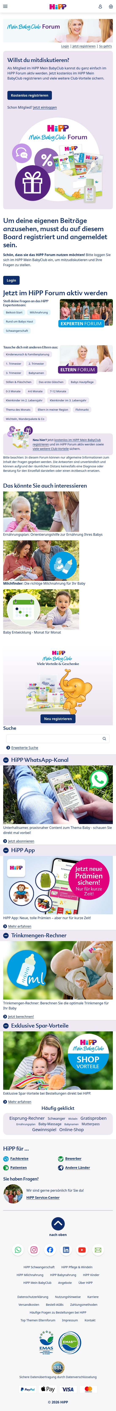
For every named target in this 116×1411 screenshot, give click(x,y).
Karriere (92, 1297)
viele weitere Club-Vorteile (51, 449)
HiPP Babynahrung (63, 1275)
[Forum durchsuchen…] (58, 738)
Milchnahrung (39, 312)
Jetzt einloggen (45, 107)
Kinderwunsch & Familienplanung (27, 354)
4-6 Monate (35, 391)
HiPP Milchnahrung (30, 1275)
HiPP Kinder (91, 1275)
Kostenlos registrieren (29, 95)
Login (65, 46)
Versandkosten (29, 1305)
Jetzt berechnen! (21, 1016)
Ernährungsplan (25, 1124)
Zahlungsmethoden (83, 1305)
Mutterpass (91, 1124)
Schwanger (56, 1118)
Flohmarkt (82, 409)
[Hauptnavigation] (6, 6)
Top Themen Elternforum (38, 1320)
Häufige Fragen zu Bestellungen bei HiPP (58, 1312)
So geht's (105, 46)
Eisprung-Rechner (27, 1118)
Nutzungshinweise (68, 1297)
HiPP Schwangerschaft (39, 1267)
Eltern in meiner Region (53, 409)
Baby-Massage (49, 1124)
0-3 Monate (13, 391)
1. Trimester (13, 364)
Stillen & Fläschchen (18, 382)
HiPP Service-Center (42, 1197)
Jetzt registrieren (84, 46)
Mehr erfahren (19, 926)
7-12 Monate (58, 391)
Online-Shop (71, 1129)
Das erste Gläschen (51, 382)
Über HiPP (85, 1283)
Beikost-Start (14, 312)
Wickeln (73, 1119)
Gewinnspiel (44, 1129)
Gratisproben (94, 1118)
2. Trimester (36, 364)
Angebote (65, 1283)
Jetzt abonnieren (21, 841)
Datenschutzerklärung (33, 1297)
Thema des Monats (18, 409)
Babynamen (36, 373)
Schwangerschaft (17, 331)
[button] (100, 6)
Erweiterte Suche (24, 747)
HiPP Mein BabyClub (37, 1283)
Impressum (70, 1320)
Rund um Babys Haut (19, 321)
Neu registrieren (58, 718)
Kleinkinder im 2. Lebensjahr (24, 400)
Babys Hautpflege (82, 382)
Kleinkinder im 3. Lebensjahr (68, 400)
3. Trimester (13, 373)
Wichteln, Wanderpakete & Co (25, 419)
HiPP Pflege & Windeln (76, 1267)
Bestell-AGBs (54, 1305)
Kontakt (90, 1320)
